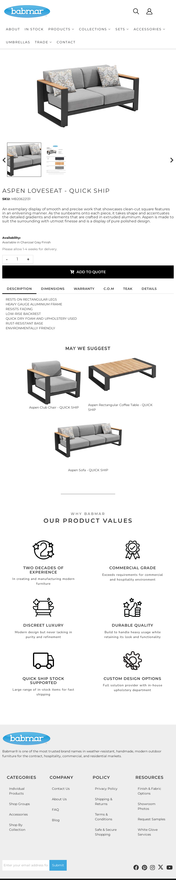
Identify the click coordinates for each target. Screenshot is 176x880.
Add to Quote (91, 272)
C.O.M (109, 289)
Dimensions (53, 289)
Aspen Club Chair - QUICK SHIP (54, 407)
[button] (61, 29)
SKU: (6, 199)
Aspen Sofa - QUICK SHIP (88, 470)
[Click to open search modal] (136, 11)
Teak (128, 289)
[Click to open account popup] (149, 11)
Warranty (84, 289)
